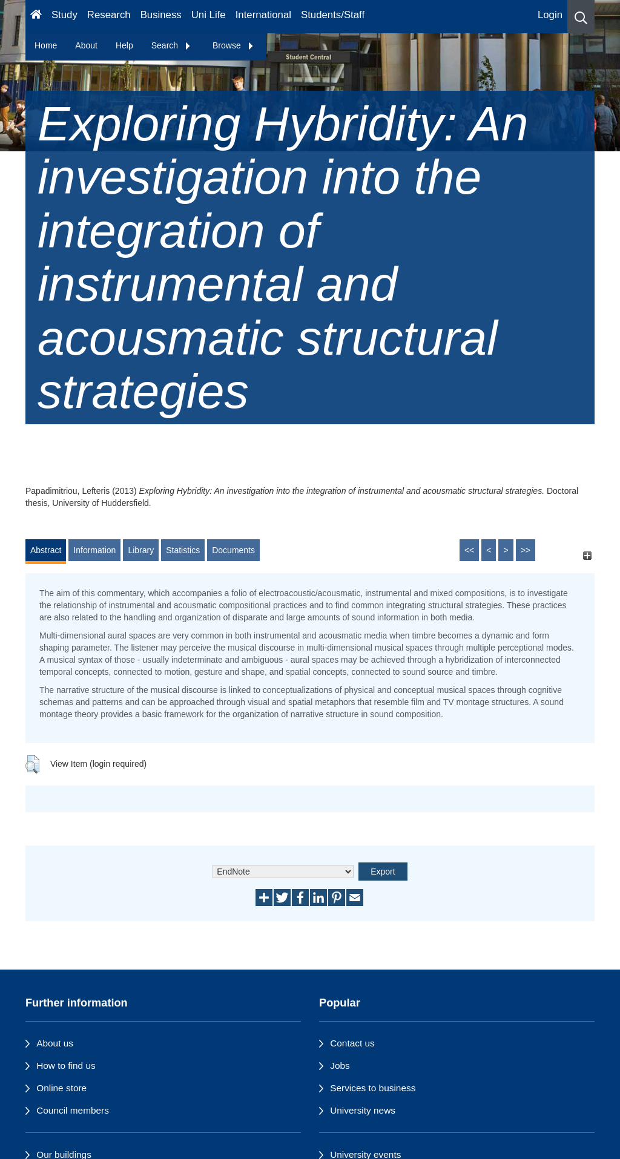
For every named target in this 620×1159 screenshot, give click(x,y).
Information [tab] (94, 550)
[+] (587, 555)
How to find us (66, 1065)
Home (46, 45)
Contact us (352, 1043)
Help (124, 45)
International (263, 15)
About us (54, 1043)
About (86, 45)
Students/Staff (332, 15)
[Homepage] (36, 16)
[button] (581, 16)
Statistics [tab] (183, 550)
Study (64, 15)
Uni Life (208, 15)
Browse (233, 45)
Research (109, 15)
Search (171, 45)
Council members (72, 1110)
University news (362, 1110)
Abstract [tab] (45, 550)
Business (161, 15)
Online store (61, 1088)
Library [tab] (141, 550)
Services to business (372, 1088)
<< (469, 550)
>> (525, 550)
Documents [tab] (233, 550)
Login (550, 15)
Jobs (340, 1065)
